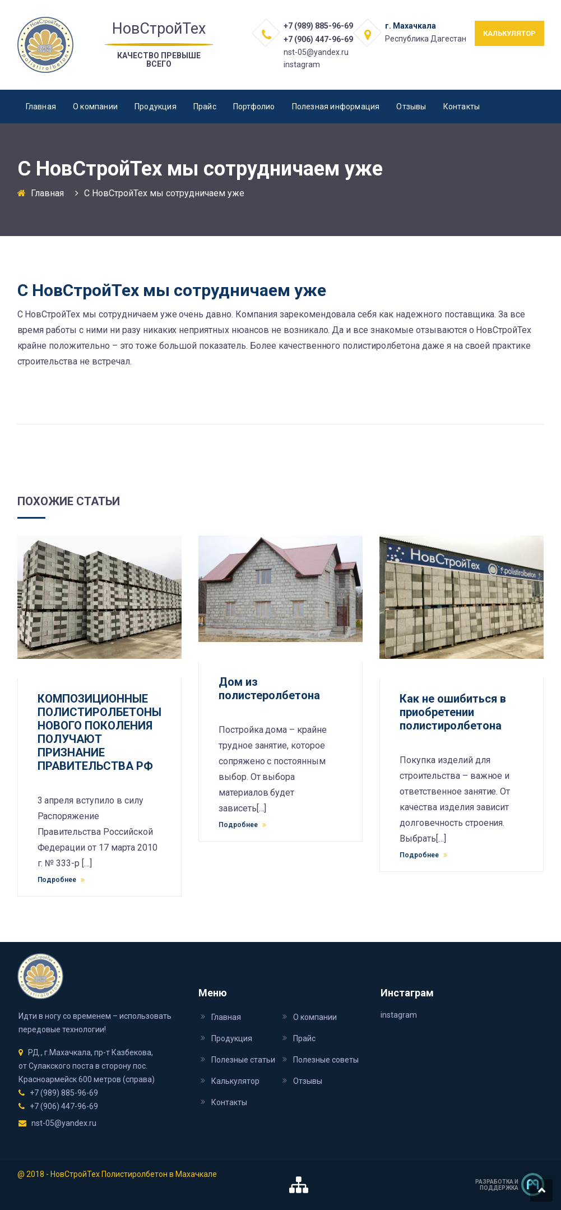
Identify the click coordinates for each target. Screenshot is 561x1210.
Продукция (156, 106)
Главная (41, 106)
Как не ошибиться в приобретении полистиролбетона (453, 712)
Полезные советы (326, 1059)
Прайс (204, 106)
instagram (302, 64)
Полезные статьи (243, 1059)
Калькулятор (235, 1081)
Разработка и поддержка (496, 1185)
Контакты (461, 106)
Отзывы (411, 106)
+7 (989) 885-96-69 (318, 25)
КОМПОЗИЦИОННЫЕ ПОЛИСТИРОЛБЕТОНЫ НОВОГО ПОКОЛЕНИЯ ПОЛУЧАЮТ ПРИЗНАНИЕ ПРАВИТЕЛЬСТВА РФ (99, 732)
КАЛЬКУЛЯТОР (509, 33)
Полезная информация (336, 106)
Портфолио (254, 106)
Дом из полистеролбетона (269, 688)
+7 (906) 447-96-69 (318, 39)
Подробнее (61, 880)
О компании (95, 106)
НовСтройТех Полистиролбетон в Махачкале (133, 1174)
